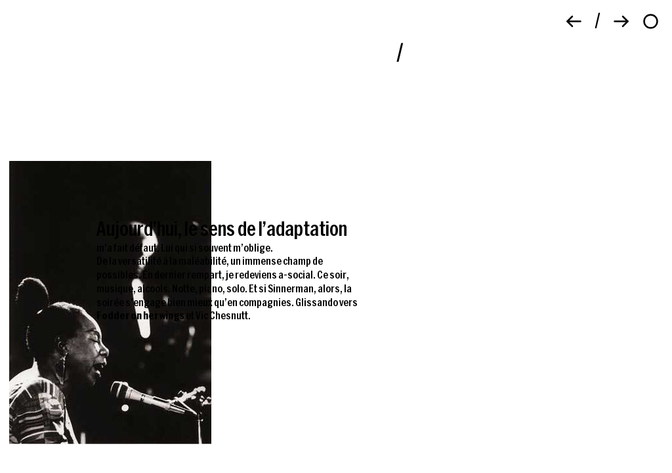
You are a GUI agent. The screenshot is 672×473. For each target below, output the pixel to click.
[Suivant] (621, 21)
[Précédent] (574, 21)
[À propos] (650, 21)
